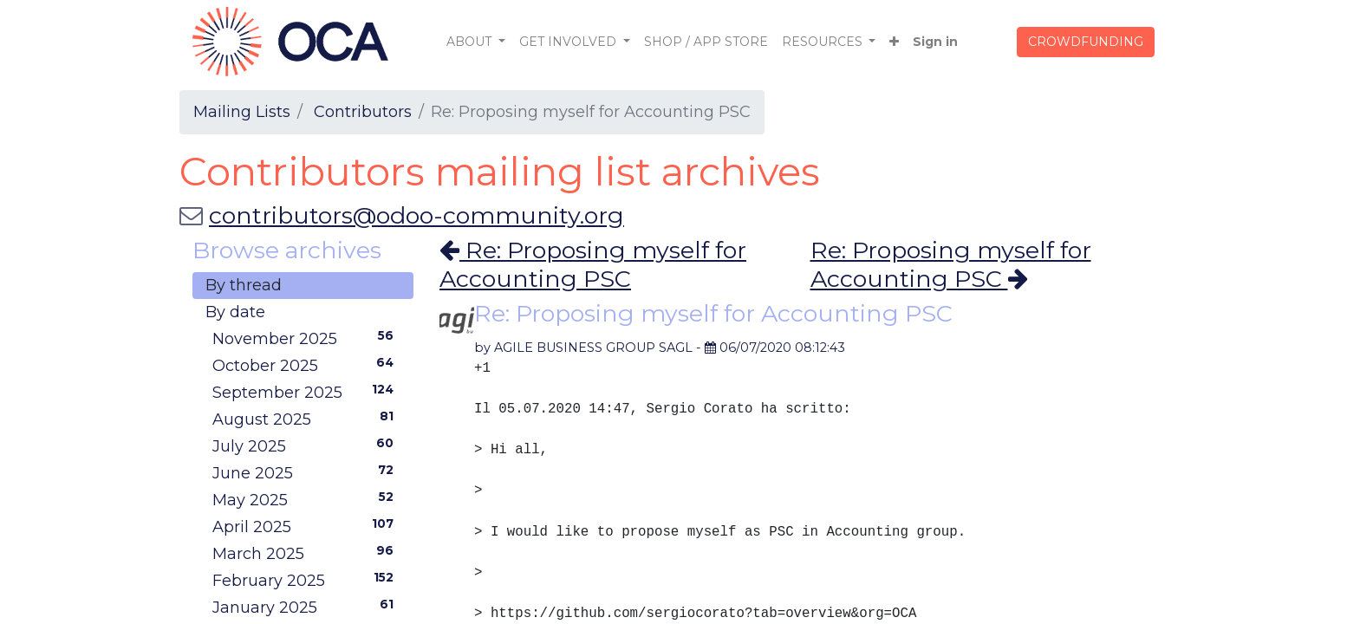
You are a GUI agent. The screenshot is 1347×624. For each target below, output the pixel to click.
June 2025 (306, 472)
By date (235, 312)
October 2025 (306, 364)
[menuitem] (706, 42)
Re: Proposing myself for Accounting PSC (592, 264)
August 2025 (306, 418)
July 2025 (306, 445)
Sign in (935, 41)
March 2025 (306, 553)
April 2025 (306, 526)
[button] (894, 42)
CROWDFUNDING (1085, 41)
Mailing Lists (241, 111)
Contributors (363, 111)
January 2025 (306, 606)
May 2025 (306, 499)
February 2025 (306, 579)
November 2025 (306, 338)
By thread (243, 285)
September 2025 (306, 391)
